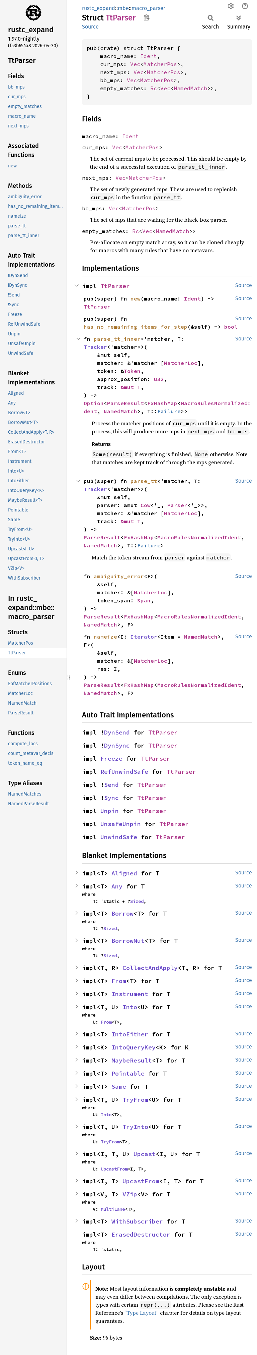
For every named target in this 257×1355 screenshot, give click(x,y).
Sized (137, 901)
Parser (177, 505)
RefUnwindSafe (124, 771)
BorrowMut (128, 940)
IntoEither (129, 1034)
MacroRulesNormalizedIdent (199, 537)
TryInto (135, 1127)
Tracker (95, 346)
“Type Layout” (141, 1312)
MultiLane (113, 1209)
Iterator (144, 636)
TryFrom (135, 1099)
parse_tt (144, 481)
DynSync (117, 745)
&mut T (130, 387)
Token (132, 371)
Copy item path (146, 17)
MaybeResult (131, 1060)
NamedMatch (190, 88)
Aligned (124, 873)
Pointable (128, 1073)
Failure (169, 411)
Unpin (109, 811)
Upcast (145, 1154)
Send (111, 785)
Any (116, 886)
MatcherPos (160, 64)
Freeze (111, 758)
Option (94, 403)
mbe (123, 8)
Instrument (129, 994)
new (136, 298)
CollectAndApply (150, 968)
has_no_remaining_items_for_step (135, 326)
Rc (153, 88)
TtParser (115, 286)
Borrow (122, 913)
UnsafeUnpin (120, 824)
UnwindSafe (118, 837)
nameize (105, 636)
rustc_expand (98, 8)
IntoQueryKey (133, 1047)
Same (118, 1086)
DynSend (117, 732)
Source (90, 26)
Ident (148, 56)
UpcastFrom (114, 1169)
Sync (111, 798)
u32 (159, 379)
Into (129, 1007)
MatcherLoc (180, 363)
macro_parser (148, 8)
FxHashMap (162, 403)
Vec (135, 64)
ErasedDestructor (140, 1234)
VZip (129, 1194)
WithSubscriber (137, 1221)
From (118, 981)
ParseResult (125, 403)
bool (231, 326)
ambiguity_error (119, 576)
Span (144, 600)
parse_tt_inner (117, 338)
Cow (146, 505)
